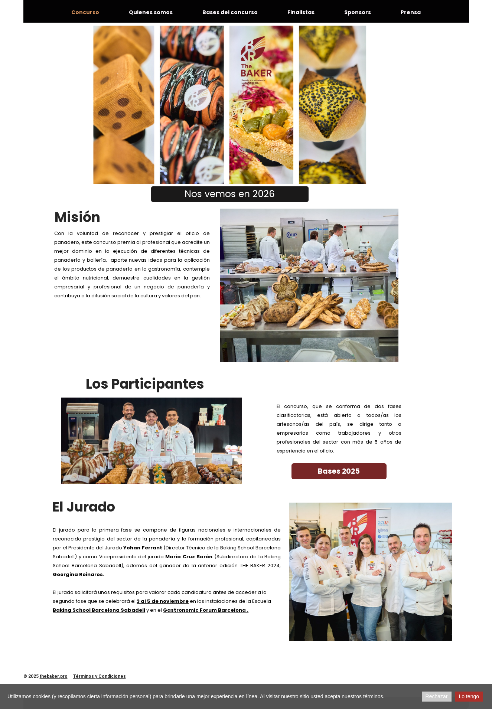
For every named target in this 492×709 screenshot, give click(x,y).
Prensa (411, 12)
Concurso (85, 12)
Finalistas (301, 12)
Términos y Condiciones (99, 676)
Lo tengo (469, 696)
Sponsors (357, 12)
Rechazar (437, 696)
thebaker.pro (54, 676)
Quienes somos (151, 12)
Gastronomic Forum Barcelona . (205, 610)
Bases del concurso (230, 12)
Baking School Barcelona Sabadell (99, 610)
